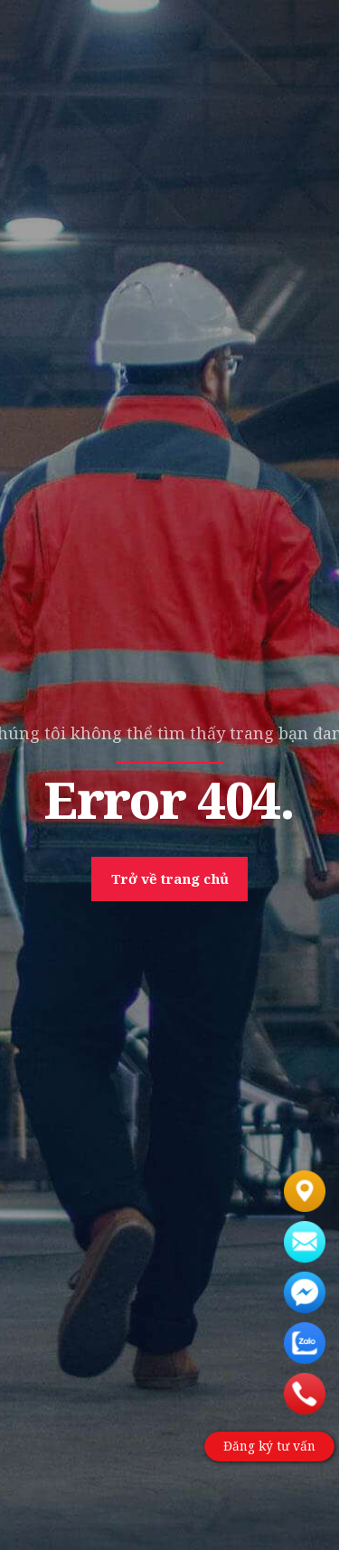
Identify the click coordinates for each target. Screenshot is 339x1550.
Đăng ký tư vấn (268, 1446)
